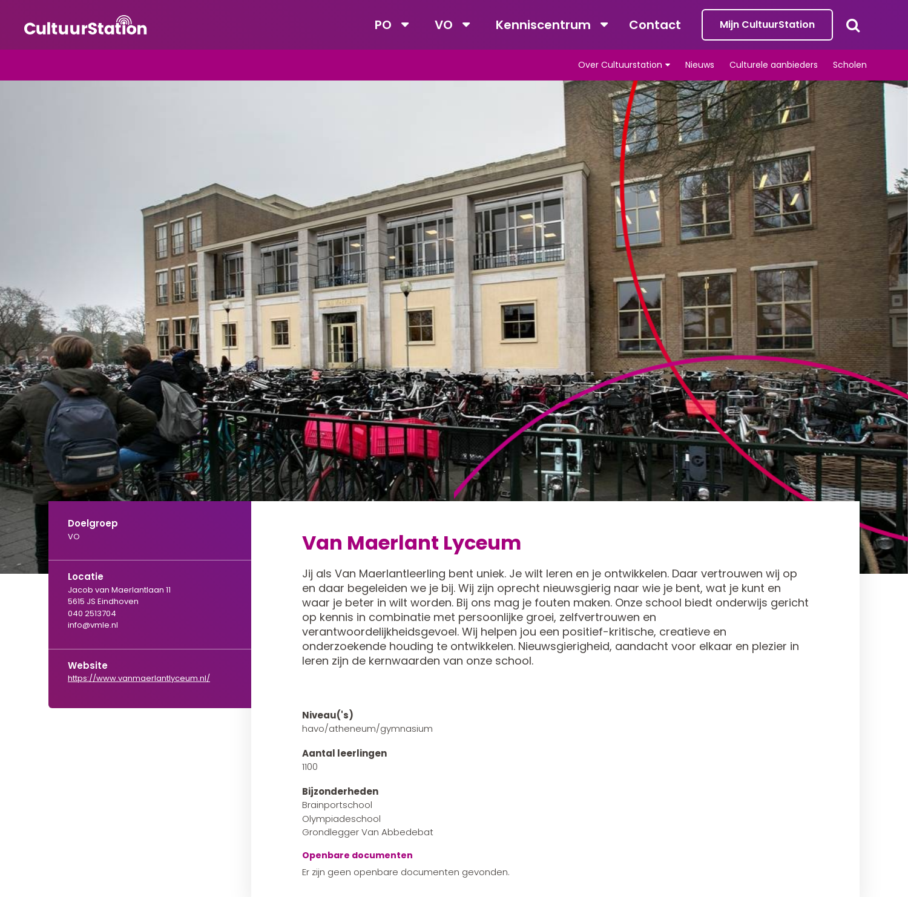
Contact (655, 24)
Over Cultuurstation (620, 65)
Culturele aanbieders (773, 65)
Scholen (850, 65)
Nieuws (699, 65)
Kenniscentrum (543, 24)
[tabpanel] (454, 327)
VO (444, 24)
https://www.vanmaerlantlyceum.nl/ (139, 678)
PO (383, 24)
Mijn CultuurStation (767, 24)
